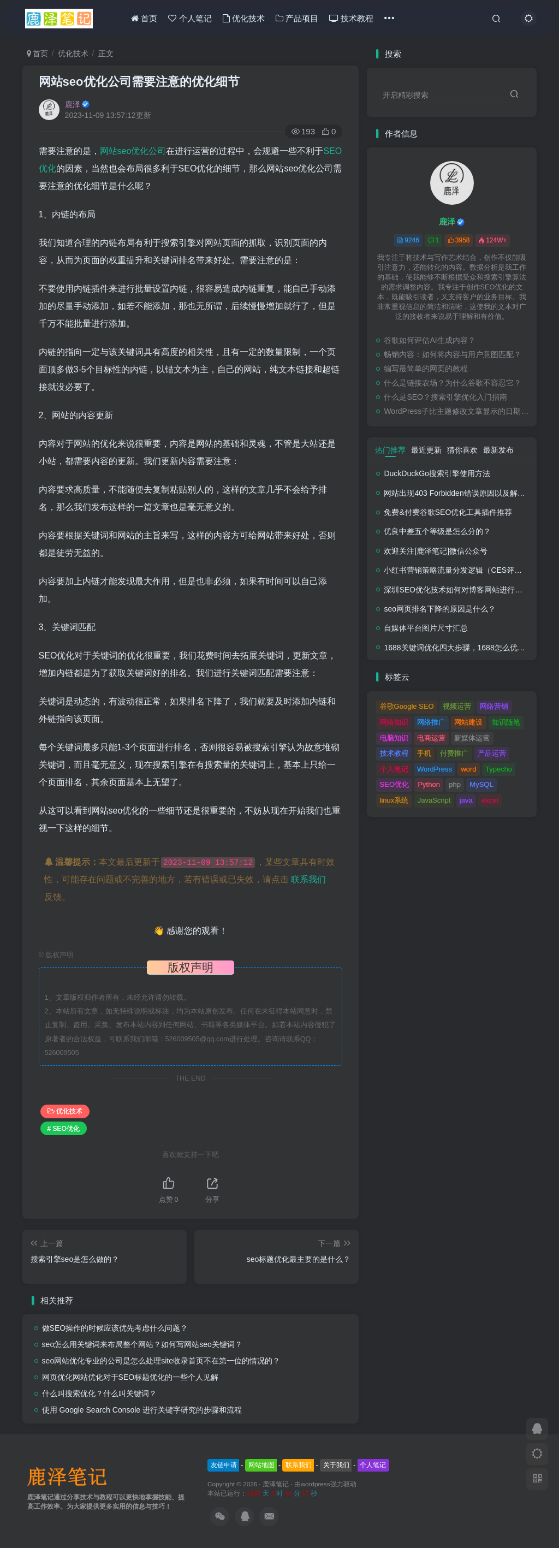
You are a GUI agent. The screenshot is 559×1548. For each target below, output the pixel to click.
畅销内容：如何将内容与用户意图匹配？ (452, 354)
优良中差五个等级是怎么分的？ (437, 531)
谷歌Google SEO (407, 706)
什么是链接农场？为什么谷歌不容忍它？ (452, 382)
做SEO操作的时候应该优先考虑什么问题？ (115, 1328)
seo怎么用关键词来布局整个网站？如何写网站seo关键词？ (142, 1344)
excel (489, 800)
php (455, 784)
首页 (144, 18)
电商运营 (431, 738)
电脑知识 (394, 738)
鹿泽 (72, 104)
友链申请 (224, 1465)
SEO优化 (394, 784)
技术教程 (351, 18)
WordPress (434, 769)
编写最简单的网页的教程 (426, 368)
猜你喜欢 (462, 450)
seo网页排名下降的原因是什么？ (440, 608)
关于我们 (336, 1465)
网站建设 (468, 722)
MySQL (481, 784)
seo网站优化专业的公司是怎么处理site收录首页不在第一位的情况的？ (161, 1360)
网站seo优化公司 (133, 151)
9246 (408, 240)
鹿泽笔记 (276, 1483)
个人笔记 (189, 18)
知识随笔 (506, 722)
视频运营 (457, 706)
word (468, 769)
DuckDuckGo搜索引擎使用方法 (437, 473)
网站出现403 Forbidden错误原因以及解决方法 (462, 493)
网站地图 (261, 1465)
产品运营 (492, 753)
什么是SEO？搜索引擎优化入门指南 (445, 397)
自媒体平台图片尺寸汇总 (426, 628)
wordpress (315, 1483)
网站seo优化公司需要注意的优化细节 (139, 81)
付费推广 (454, 753)
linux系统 (394, 800)
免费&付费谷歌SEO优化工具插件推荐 (448, 512)
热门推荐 (390, 450)
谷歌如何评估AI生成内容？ (429, 340)
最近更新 (426, 450)
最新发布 (498, 450)
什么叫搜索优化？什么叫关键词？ (99, 1393)
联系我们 (308, 879)
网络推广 (431, 722)
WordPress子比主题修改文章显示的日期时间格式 (457, 411)
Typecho (498, 769)
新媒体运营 (472, 738)
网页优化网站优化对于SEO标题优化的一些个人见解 (130, 1377)
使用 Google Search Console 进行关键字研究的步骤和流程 (142, 1409)
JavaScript (434, 800)
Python (428, 784)
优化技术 (244, 18)
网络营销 (494, 706)
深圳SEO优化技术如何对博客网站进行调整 (457, 589)
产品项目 (297, 18)
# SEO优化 (63, 1128)
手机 (424, 753)
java (466, 800)
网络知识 (394, 722)
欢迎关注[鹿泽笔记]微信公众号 (435, 551)
